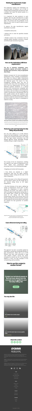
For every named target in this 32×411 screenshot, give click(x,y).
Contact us (16, 286)
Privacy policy (16, 373)
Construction (16, 386)
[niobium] (16, 352)
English (16, 399)
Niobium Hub (16, 383)
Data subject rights (16, 375)
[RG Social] (14, 368)
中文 (16, 401)
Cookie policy (16, 378)
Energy (16, 387)
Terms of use (16, 376)
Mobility (16, 384)
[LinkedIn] (12, 368)
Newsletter (16, 394)
